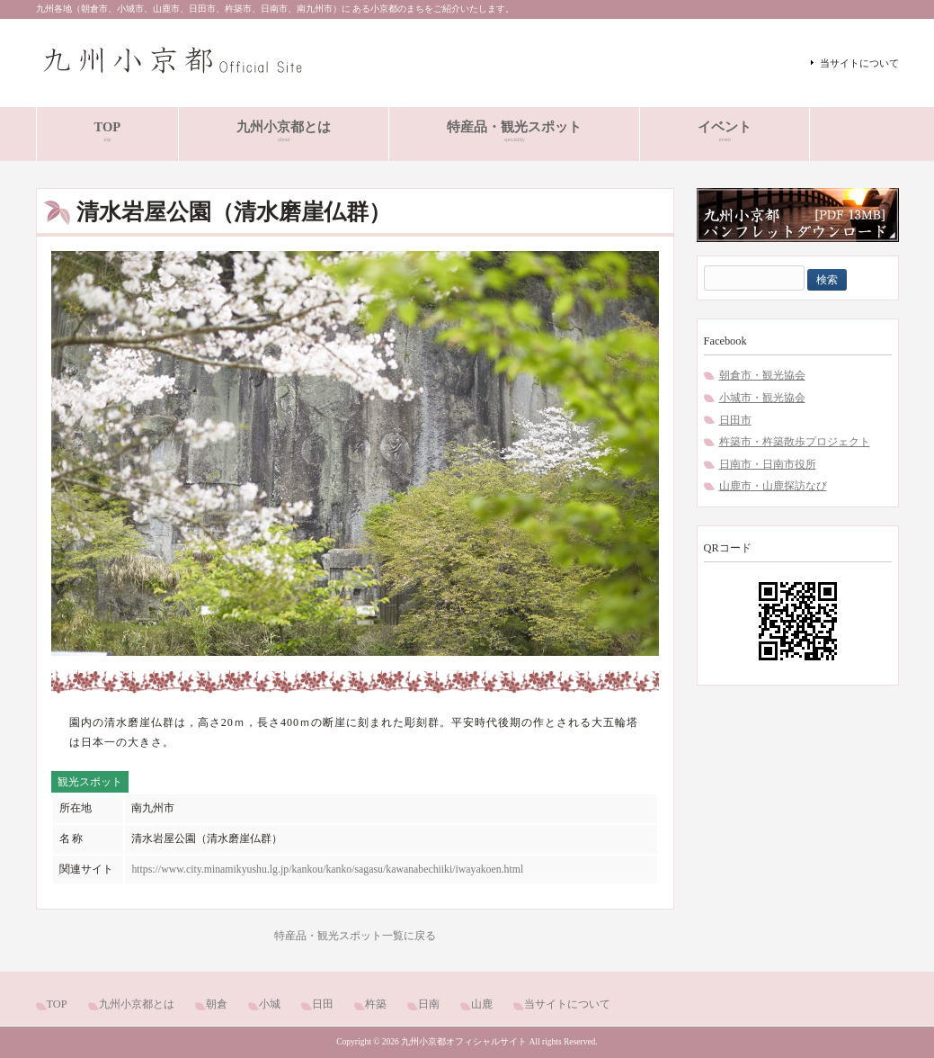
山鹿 (482, 1004)
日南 (429, 1004)
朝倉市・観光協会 (762, 375)
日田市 (735, 420)
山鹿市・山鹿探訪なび (773, 486)
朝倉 (216, 1004)
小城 (269, 1004)
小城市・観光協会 (762, 397)
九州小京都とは (136, 1004)
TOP (57, 1004)
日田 (323, 1004)
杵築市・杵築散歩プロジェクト (794, 441)
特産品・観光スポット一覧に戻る (355, 935)
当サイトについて (859, 63)
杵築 (376, 1004)
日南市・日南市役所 (767, 464)
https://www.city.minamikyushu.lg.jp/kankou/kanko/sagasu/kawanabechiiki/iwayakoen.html (327, 869)
